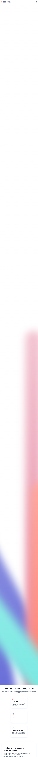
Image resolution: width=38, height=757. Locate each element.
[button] (36, 2)
